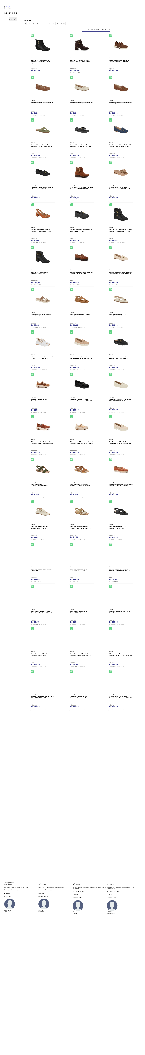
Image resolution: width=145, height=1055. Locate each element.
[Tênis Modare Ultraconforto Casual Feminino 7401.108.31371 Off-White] (81, 435)
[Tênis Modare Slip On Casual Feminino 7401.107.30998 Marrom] (42, 435)
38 (45, 23)
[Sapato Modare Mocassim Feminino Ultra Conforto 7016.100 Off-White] (120, 265)
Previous (3, 907)
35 (33, 23)
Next (142, 907)
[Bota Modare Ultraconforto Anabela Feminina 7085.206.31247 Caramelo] (81, 180)
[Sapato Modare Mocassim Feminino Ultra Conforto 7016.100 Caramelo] (120, 95)
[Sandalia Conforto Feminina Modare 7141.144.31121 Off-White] (81, 519)
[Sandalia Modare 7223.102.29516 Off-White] (42, 562)
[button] (82, 20)
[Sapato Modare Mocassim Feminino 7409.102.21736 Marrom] (81, 265)
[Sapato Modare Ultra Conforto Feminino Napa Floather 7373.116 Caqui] (120, 562)
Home (8, 6)
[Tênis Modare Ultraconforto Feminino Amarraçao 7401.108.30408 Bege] (42, 392)
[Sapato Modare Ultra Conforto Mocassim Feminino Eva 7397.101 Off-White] (120, 435)
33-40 (63, 23)
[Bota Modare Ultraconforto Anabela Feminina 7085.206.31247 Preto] (120, 223)
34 (29, 23)
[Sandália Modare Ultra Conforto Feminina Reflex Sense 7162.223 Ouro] (81, 647)
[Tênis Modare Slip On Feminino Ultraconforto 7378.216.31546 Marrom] (120, 53)
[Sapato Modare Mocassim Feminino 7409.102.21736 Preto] (81, 223)
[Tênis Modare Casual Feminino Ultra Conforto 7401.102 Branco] (42, 350)
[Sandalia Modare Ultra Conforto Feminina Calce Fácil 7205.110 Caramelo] (81, 307)
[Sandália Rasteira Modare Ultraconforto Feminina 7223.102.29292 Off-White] (42, 519)
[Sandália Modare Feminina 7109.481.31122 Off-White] (81, 562)
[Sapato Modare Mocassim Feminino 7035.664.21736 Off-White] (81, 95)
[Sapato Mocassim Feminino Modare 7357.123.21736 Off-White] (120, 392)
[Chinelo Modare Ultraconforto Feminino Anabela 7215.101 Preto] (81, 138)
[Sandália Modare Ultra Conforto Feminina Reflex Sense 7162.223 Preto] (42, 604)
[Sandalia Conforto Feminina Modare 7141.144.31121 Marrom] (81, 477)
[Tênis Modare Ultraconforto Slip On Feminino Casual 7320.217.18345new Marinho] (120, 604)
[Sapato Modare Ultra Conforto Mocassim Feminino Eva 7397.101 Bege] (81, 350)
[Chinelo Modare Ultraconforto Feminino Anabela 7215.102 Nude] (120, 180)
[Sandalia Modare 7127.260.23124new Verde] (42, 477)
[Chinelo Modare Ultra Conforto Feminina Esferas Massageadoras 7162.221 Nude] (42, 307)
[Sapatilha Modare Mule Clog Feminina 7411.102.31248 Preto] (120, 350)
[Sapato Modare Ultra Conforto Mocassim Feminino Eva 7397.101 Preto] (81, 392)
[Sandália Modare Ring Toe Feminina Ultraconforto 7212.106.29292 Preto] (120, 519)
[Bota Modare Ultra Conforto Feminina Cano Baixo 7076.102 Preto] (42, 53)
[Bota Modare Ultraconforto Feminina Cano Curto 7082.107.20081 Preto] (42, 265)
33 (25, 23)
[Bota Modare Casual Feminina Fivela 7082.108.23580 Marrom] (81, 53)
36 (37, 23)
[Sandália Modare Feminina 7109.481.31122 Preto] (81, 604)
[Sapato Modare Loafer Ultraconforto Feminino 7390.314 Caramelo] (120, 477)
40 (54, 23)
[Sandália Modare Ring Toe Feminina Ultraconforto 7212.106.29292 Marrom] (42, 647)
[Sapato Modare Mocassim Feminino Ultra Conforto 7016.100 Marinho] (120, 138)
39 (49, 23)
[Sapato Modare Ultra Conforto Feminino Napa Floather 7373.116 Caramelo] (42, 223)
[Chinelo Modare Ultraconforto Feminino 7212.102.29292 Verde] (42, 138)
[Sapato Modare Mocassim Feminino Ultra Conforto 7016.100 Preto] (42, 180)
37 (41, 23)
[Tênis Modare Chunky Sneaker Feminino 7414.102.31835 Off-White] (120, 647)
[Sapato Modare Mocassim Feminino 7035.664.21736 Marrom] (42, 95)
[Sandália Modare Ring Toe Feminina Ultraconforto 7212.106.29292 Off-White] (120, 307)
